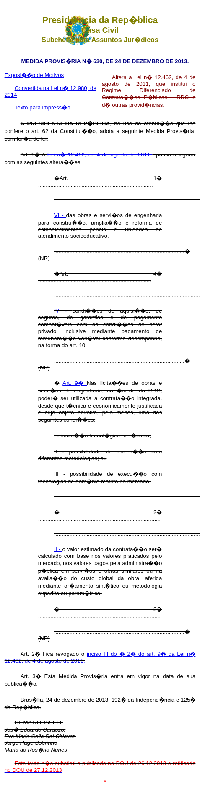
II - (58, 549)
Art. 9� (74, 383)
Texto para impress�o (42, 107)
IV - (63, 311)
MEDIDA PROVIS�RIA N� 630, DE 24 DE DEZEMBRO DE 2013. (105, 61)
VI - (60, 215)
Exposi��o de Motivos (34, 75)
